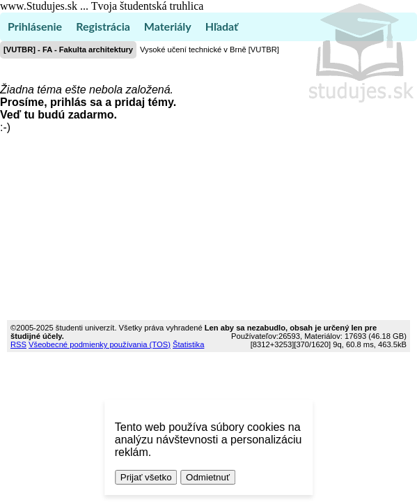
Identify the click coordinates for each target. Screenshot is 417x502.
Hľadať (221, 26)
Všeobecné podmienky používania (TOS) (100, 344)
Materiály (167, 26)
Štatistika (188, 344)
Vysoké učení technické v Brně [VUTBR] (209, 49)
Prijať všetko (146, 477)
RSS (18, 344)
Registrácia (103, 26)
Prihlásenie (35, 26)
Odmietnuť (208, 477)
